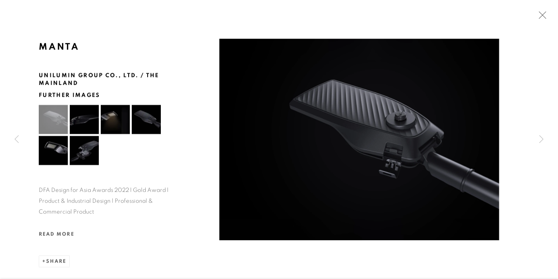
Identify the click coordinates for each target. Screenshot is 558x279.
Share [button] (56, 262)
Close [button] (540, 17)
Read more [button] (56, 235)
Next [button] (541, 139)
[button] (53, 120)
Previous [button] (16, 139)
